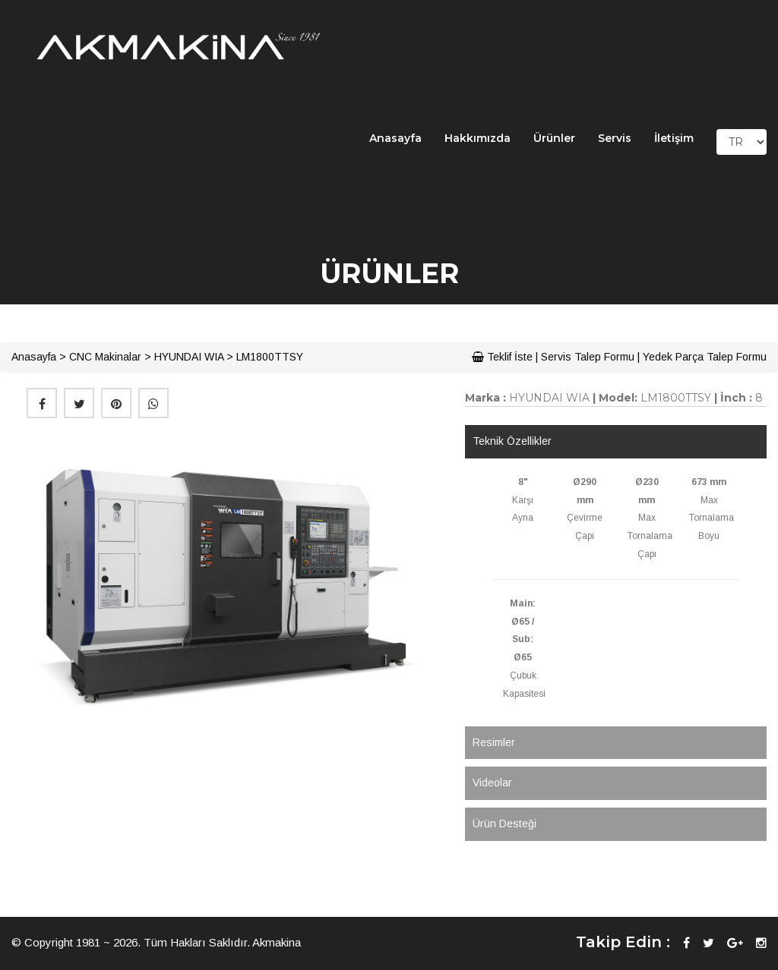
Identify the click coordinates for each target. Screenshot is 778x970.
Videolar (492, 782)
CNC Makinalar (105, 357)
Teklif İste (502, 357)
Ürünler (554, 138)
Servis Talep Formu (587, 357)
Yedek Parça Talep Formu (705, 357)
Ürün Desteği (504, 823)
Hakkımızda (477, 138)
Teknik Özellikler (512, 441)
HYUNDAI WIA (188, 357)
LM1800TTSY (269, 357)
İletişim (674, 138)
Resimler (494, 742)
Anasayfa (395, 138)
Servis (614, 138)
